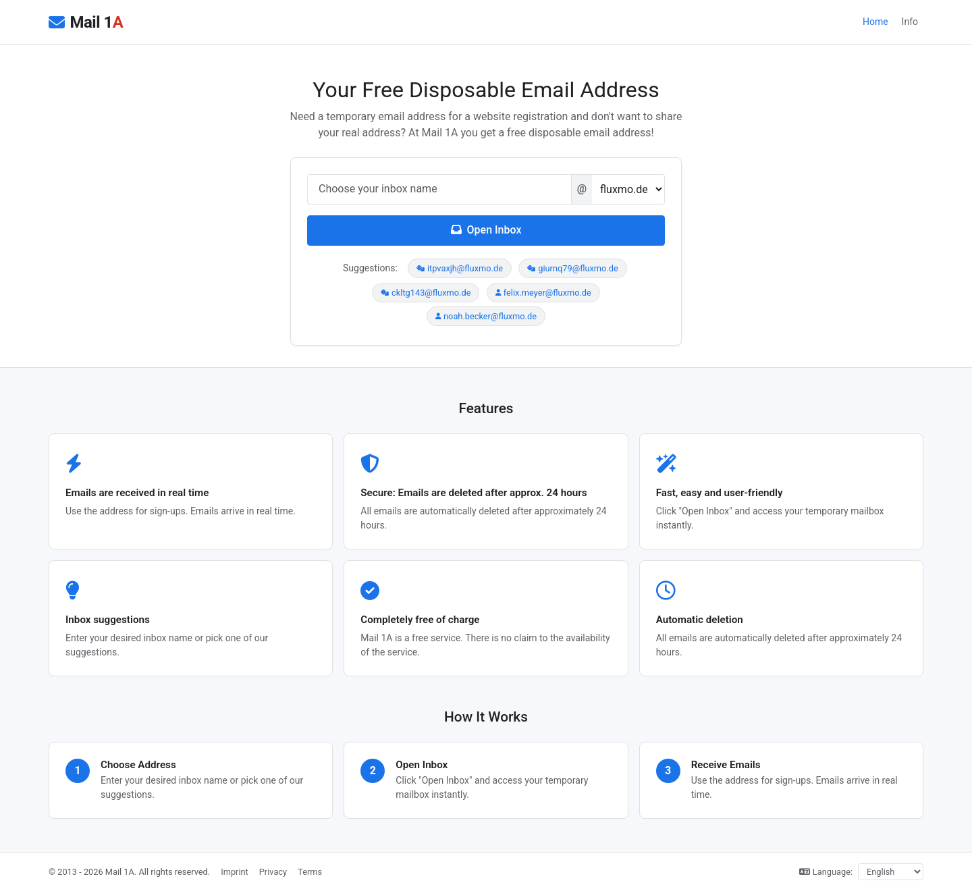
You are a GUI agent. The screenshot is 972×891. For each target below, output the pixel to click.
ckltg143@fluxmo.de (425, 293)
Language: (826, 872)
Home (875, 21)
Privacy (273, 872)
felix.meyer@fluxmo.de (543, 293)
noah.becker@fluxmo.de (486, 316)
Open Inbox (486, 229)
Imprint (234, 872)
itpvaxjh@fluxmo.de (459, 268)
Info (910, 21)
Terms (310, 872)
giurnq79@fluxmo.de (572, 268)
